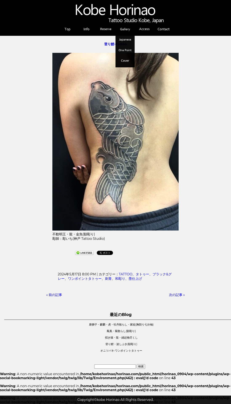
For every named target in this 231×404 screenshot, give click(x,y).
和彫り (120, 279)
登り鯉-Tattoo (115, 44)
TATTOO (126, 274)
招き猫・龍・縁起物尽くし (121, 337)
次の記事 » (177, 295)
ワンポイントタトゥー (85, 279)
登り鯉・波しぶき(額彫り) (121, 344)
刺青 (108, 279)
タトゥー (142, 274)
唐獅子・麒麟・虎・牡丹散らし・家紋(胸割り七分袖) (121, 324)
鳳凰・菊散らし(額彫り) (121, 331)
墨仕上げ (135, 279)
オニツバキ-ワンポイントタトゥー (121, 350)
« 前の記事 (54, 295)
